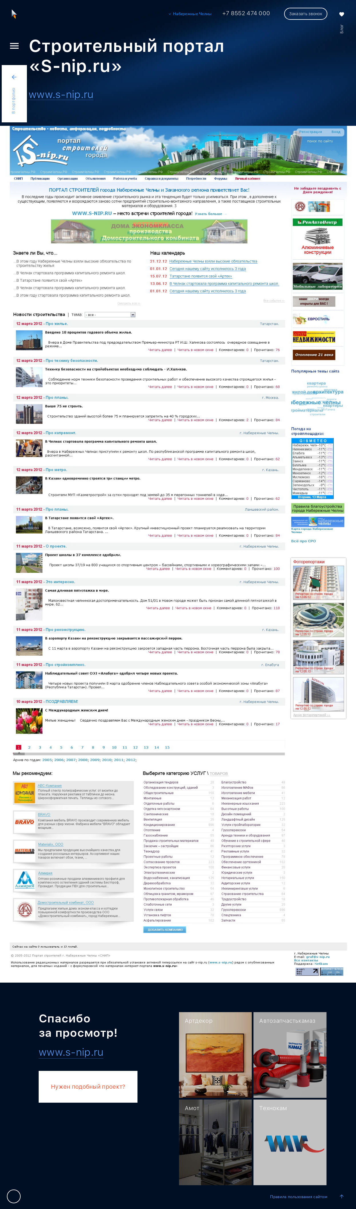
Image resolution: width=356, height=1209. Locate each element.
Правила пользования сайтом (298, 1197)
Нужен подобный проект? (88, 1086)
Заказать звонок (305, 13)
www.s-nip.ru (61, 94)
